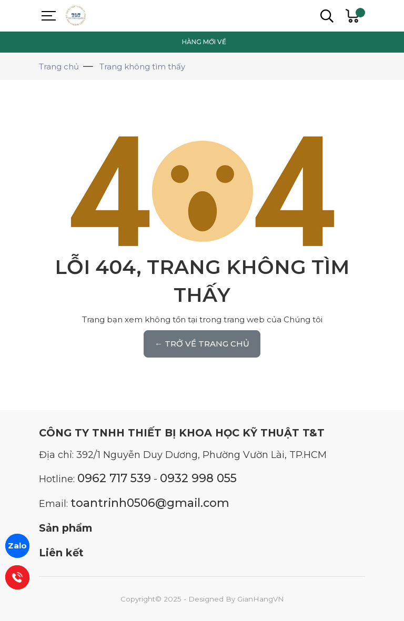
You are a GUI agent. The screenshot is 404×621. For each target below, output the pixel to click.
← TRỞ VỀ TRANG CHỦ (202, 344)
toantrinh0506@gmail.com (149, 503)
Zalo (17, 546)
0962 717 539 (114, 478)
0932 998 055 (198, 478)
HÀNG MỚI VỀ (204, 42)
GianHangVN (260, 599)
